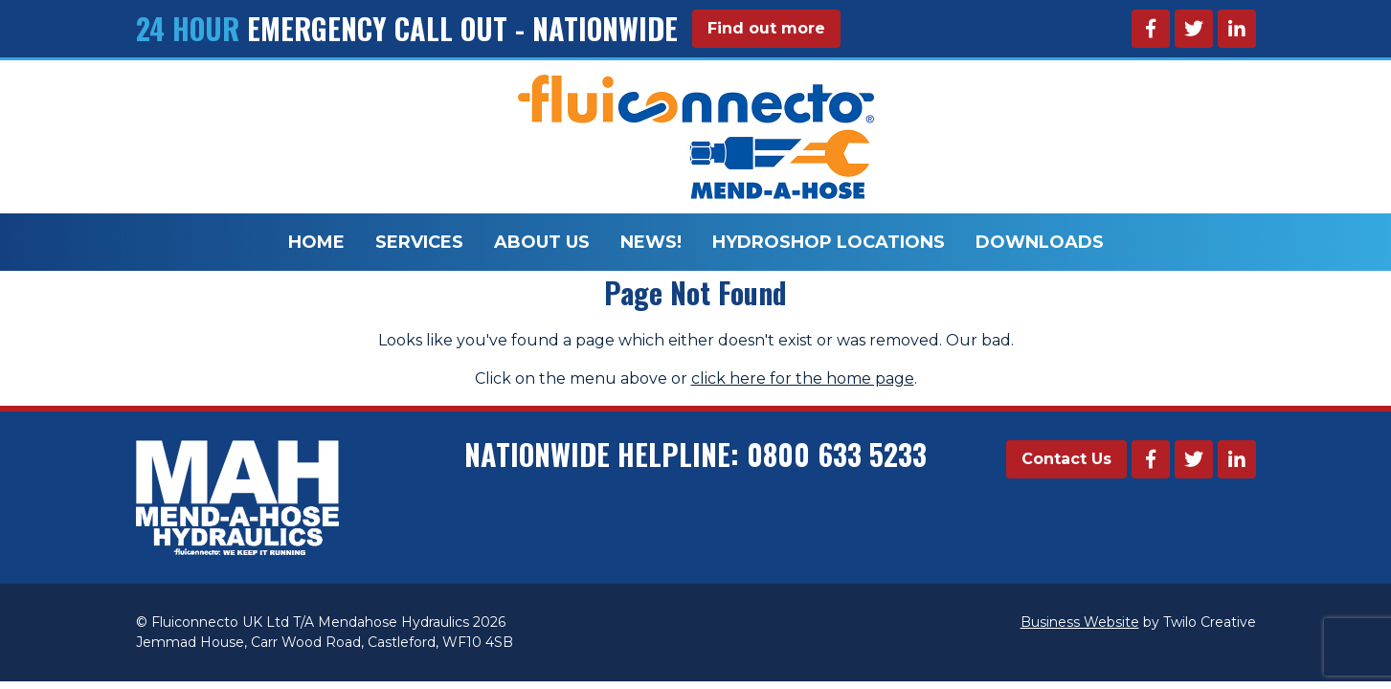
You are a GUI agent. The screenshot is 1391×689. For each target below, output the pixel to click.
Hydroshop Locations (828, 242)
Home (316, 242)
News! (651, 242)
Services (419, 242)
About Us (542, 242)
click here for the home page (802, 378)
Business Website (1080, 622)
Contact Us (1066, 459)
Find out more (766, 28)
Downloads (1040, 242)
